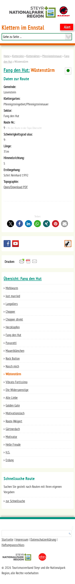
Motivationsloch (15, 413)
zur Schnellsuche (15, 501)
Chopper (10, 311)
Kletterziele (18, 56)
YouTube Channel (15, 243)
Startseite (7, 539)
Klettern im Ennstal (23, 27)
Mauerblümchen (15, 350)
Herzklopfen (13, 327)
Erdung (10, 460)
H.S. (8, 452)
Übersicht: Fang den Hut (23, 278)
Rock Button (13, 358)
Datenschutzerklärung (43, 539)
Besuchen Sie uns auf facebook (7, 243)
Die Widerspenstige (17, 390)
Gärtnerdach (13, 429)
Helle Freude (13, 444)
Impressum (21, 539)
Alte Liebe (12, 397)
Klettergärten (33, 56)
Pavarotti (11, 343)
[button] (10, 223)
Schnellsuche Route (68, 244)
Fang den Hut (13, 335)
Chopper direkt (14, 319)
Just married (13, 296)
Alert (67, 27)
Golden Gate (13, 405)
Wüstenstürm (13, 374)
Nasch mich (12, 366)
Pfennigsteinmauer (52, 56)
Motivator (11, 437)
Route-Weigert (14, 421)
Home (7, 56)
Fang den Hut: (17, 70)
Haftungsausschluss (13, 545)
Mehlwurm (12, 288)
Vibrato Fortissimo (16, 382)
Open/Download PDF (16, 187)
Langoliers (12, 304)
